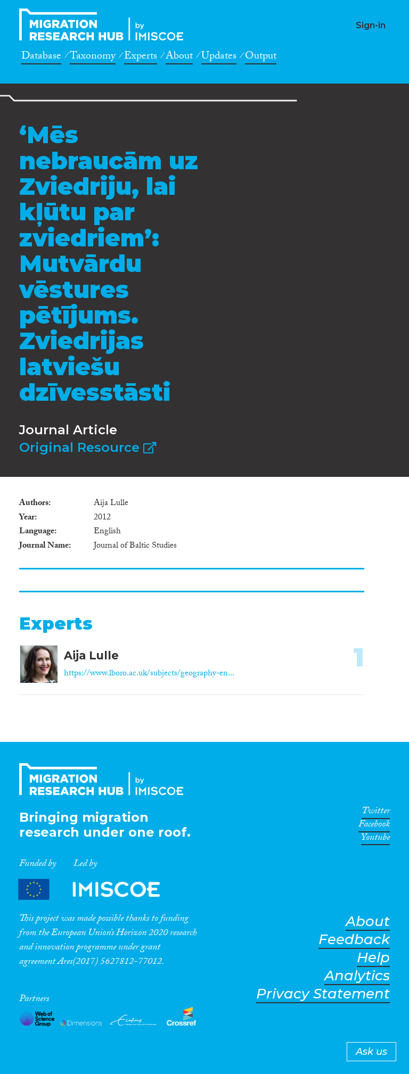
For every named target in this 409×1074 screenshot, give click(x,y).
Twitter (376, 812)
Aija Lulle (91, 655)
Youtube (375, 839)
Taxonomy (93, 57)
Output (260, 57)
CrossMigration (104, 24)
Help (373, 957)
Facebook (374, 826)
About (179, 57)
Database (41, 57)
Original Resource (87, 447)
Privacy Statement (323, 994)
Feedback (354, 939)
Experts (140, 57)
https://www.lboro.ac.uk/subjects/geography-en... (149, 674)
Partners (98, 889)
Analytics (357, 976)
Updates (218, 57)
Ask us (371, 1052)
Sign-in (371, 25)
